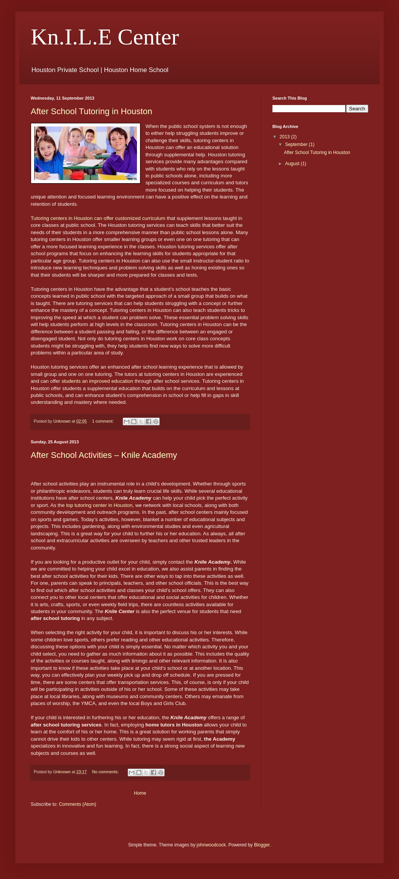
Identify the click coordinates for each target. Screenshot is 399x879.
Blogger (262, 845)
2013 (285, 136)
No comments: (106, 771)
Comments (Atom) (77, 804)
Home (140, 793)
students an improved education (97, 381)
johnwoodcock (211, 845)
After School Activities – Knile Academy (104, 455)
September (297, 144)
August (293, 163)
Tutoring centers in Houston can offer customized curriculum (98, 218)
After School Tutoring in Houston (91, 111)
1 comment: (103, 421)
